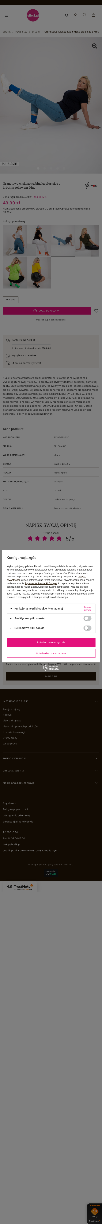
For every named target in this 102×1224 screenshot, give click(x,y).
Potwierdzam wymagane (51, 653)
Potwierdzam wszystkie (51, 642)
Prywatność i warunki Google (41, 583)
